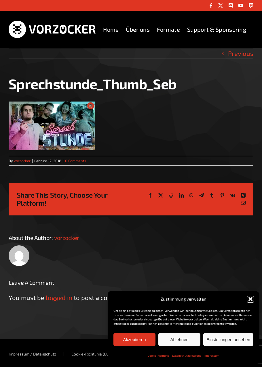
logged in (59, 297)
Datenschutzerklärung (187, 355)
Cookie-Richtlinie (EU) (90, 353)
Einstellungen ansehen (228, 339)
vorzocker (22, 160)
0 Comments (75, 160)
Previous (240, 53)
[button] (250, 299)
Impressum (211, 355)
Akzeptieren (134, 339)
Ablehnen (179, 339)
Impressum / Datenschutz (32, 353)
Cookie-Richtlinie (158, 355)
